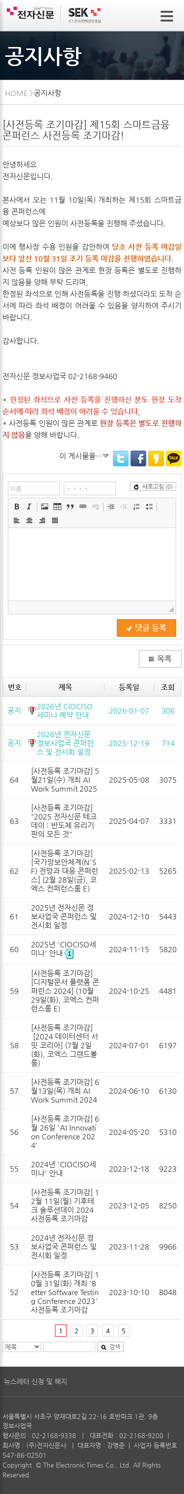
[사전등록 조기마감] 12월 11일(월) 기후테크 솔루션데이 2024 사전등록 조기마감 (65, 1205)
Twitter (121, 458)
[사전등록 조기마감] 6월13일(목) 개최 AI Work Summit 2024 (65, 1091)
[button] (16, 506)
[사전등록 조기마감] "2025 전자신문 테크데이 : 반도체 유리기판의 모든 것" (64, 820)
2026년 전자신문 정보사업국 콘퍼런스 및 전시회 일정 (65, 743)
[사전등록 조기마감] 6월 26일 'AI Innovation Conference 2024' (65, 1131)
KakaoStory (156, 458)
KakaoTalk (174, 458)
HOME (16, 93)
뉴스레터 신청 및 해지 (35, 1381)
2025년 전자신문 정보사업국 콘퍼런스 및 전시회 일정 (64, 916)
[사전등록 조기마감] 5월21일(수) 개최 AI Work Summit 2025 (65, 780)
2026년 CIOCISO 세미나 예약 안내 (65, 710)
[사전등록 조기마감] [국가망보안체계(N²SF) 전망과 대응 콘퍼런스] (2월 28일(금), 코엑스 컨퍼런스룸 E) (64, 870)
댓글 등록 (146, 628)
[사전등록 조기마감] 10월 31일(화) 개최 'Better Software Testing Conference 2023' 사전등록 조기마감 (65, 1292)
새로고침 (153, 486)
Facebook (138, 458)
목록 (160, 658)
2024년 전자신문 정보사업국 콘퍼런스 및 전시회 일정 (64, 1246)
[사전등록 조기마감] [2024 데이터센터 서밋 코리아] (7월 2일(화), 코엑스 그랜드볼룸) (64, 1045)
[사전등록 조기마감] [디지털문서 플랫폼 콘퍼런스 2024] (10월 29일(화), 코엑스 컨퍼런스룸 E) (65, 990)
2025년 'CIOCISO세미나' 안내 (63, 948)
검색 (110, 1346)
